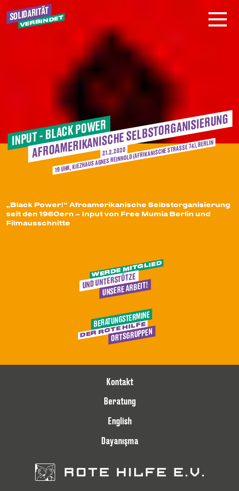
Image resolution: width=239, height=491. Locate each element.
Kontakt (119, 381)
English (120, 420)
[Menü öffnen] (217, 19)
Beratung (120, 401)
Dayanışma (119, 440)
